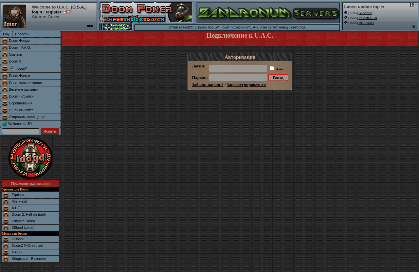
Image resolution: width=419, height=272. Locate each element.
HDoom (18, 239)
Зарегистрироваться (246, 84)
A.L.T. (16, 208)
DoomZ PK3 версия (27, 245)
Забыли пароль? (207, 84)
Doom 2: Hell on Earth (29, 214)
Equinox (18, 195)
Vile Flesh (19, 201)
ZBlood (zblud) (23, 227)
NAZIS (17, 252)
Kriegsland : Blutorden (29, 259)
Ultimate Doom (23, 221)
